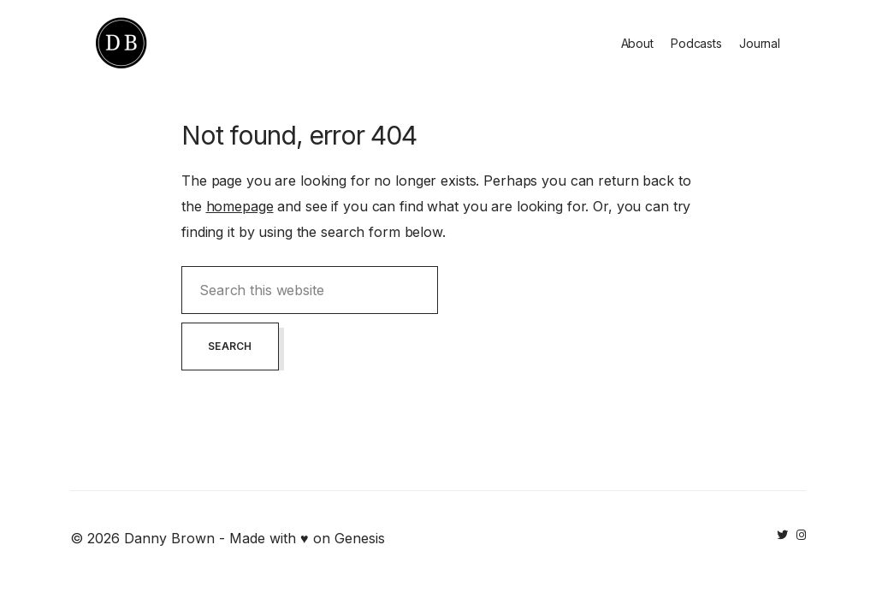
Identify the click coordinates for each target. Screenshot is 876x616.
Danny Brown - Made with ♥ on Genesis (254, 538)
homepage (240, 206)
